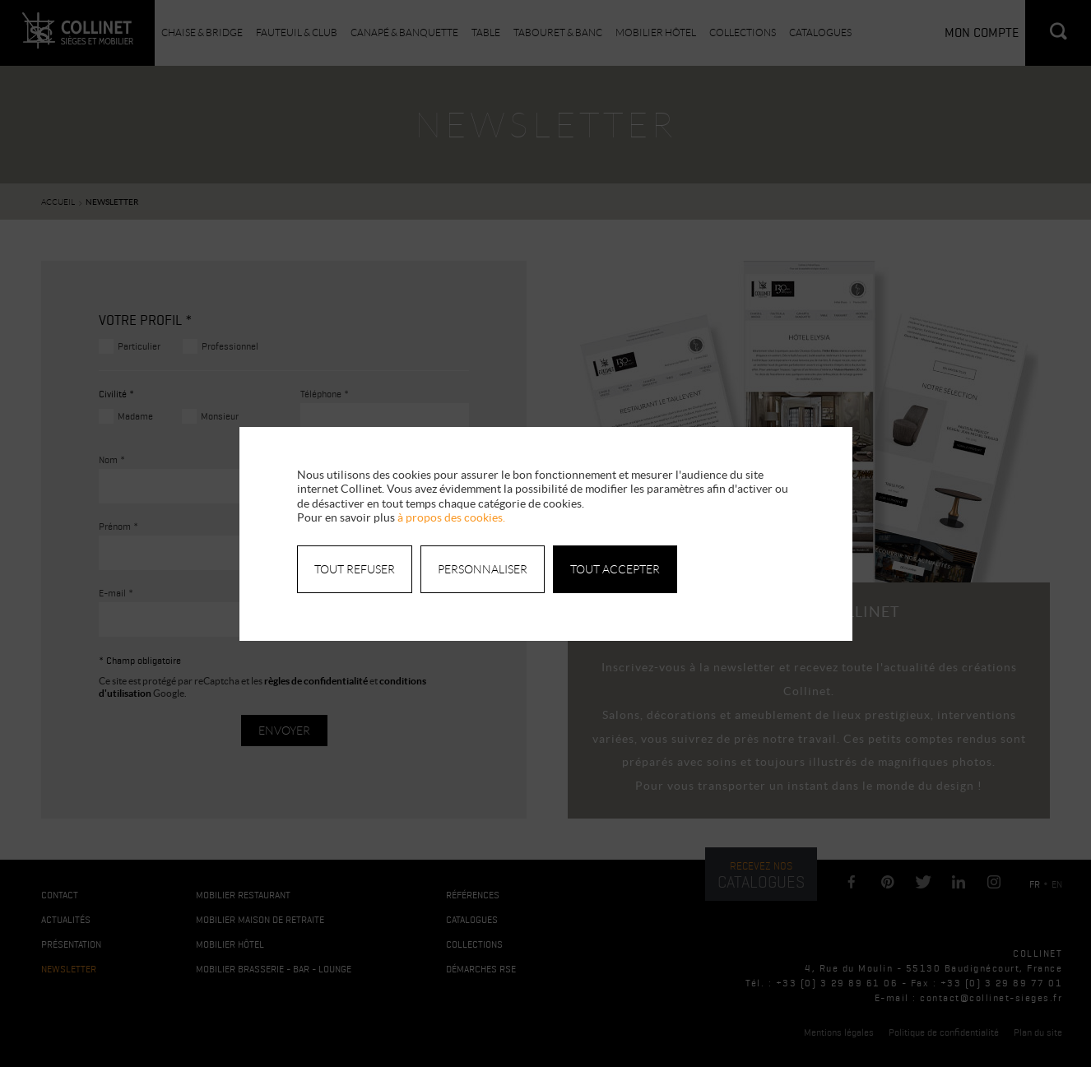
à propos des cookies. (451, 517)
